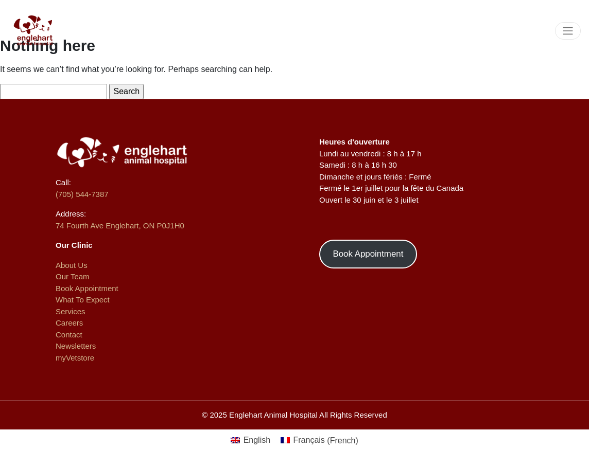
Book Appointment (87, 288)
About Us (72, 265)
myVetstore (75, 357)
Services (70, 311)
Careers (69, 322)
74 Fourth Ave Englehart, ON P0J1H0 (120, 225)
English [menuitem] (257, 440)
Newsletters (76, 346)
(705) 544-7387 (82, 194)
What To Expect (83, 299)
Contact (69, 334)
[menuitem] (250, 441)
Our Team (73, 276)
